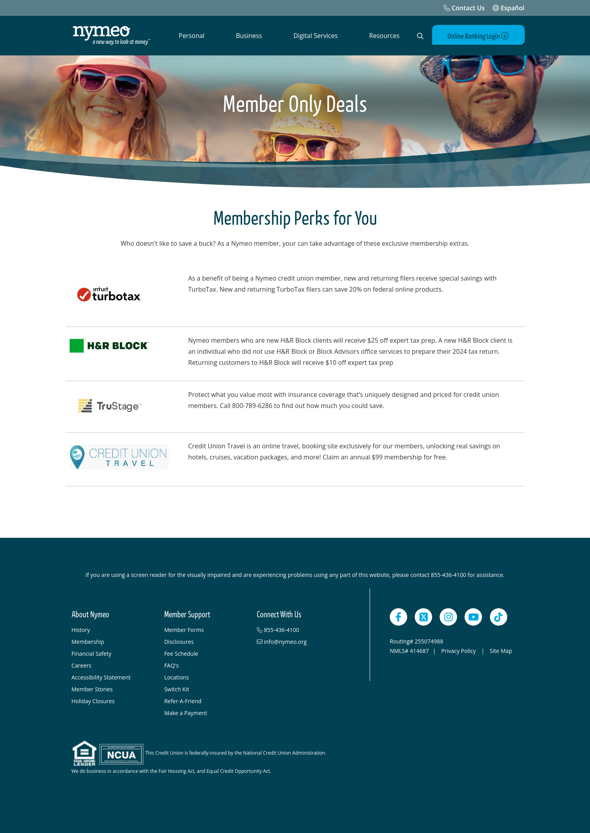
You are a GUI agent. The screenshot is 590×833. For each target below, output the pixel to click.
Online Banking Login (478, 36)
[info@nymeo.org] (299, 642)
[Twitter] (423, 617)
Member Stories (92, 689)
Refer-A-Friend (182, 701)
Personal (192, 35)
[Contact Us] (464, 7)
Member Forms (184, 630)
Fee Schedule (181, 653)
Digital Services (316, 35)
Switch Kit (176, 689)
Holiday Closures (93, 701)
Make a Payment (185, 713)
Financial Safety (92, 653)
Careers (81, 665)
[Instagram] (448, 617)
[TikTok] (498, 617)
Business (249, 35)
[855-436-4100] (299, 630)
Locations (176, 677)
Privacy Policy (459, 651)
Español (509, 8)
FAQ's (171, 665)
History (81, 630)
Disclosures (179, 641)
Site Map (500, 651)
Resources (384, 35)
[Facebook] (398, 617)
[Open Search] (420, 36)
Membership (88, 641)
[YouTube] (473, 617)
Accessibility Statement (101, 677)
